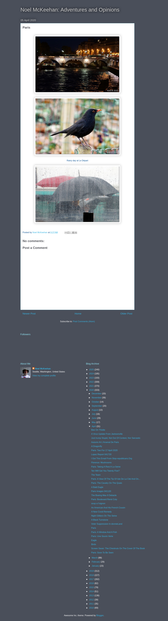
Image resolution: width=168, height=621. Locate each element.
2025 (91, 369)
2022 (91, 382)
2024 (91, 374)
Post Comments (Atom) (84, 321)
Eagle (94, 540)
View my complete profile (44, 375)
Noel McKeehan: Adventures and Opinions (69, 10)
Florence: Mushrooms (101, 462)
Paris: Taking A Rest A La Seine (105, 467)
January (96, 566)
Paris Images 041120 (101, 491)
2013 (91, 595)
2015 (91, 587)
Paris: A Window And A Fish (104, 532)
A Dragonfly (96, 446)
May (94, 422)
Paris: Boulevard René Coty (104, 499)
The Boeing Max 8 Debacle (104, 495)
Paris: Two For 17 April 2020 (104, 450)
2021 (91, 386)
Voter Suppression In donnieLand (106, 524)
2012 (91, 600)
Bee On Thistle (98, 430)
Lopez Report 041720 (101, 454)
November (97, 398)
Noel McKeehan (43, 369)
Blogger (99, 615)
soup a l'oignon (98, 503)
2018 (91, 575)
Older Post (126, 313)
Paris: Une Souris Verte (102, 536)
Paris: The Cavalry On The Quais (106, 483)
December (97, 393)
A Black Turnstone (99, 520)
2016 (91, 583)
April (94, 426)
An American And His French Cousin (108, 508)
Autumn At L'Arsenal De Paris (105, 442)
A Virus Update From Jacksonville (107, 434)
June (94, 418)
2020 (91, 390)
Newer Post (29, 313)
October (96, 402)
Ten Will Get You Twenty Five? (105, 471)
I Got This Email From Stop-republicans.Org (111, 458)
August (95, 410)
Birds (93, 544)
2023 (91, 378)
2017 (91, 579)
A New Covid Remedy (101, 512)
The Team (96, 475)
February (96, 562)
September (97, 406)
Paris (93, 528)
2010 (91, 608)
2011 (91, 604)
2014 (91, 591)
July (94, 414)
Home (78, 313)
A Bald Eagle (97, 487)
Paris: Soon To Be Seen (102, 553)
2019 (91, 571)
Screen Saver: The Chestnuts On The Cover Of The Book (118, 548)
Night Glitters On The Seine (104, 516)
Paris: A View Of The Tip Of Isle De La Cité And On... (115, 479)
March (95, 558)
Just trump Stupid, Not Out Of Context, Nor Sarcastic (115, 438)
